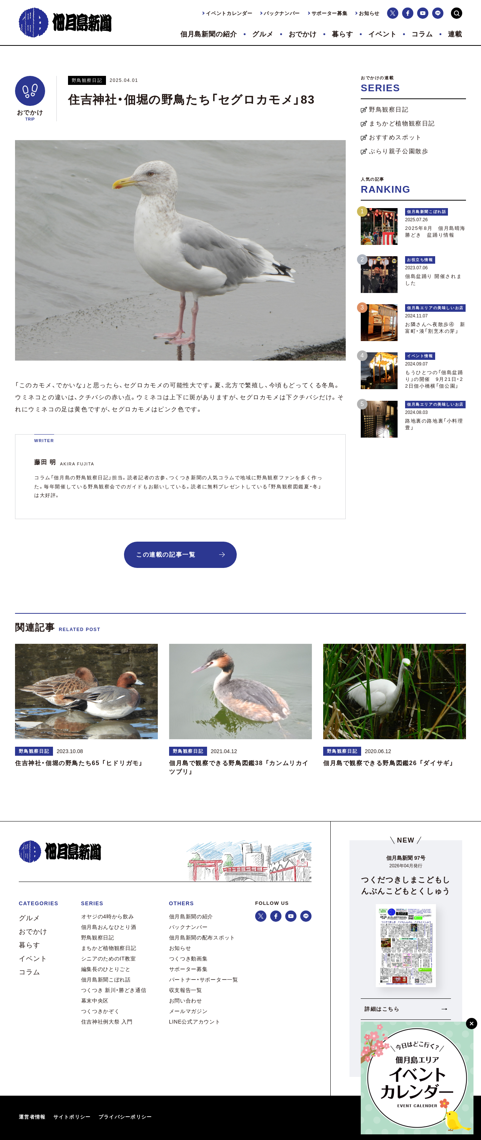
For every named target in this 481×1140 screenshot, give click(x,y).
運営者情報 (32, 1116)
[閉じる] (471, 1023)
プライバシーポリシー (125, 1116)
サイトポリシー (72, 1116)
